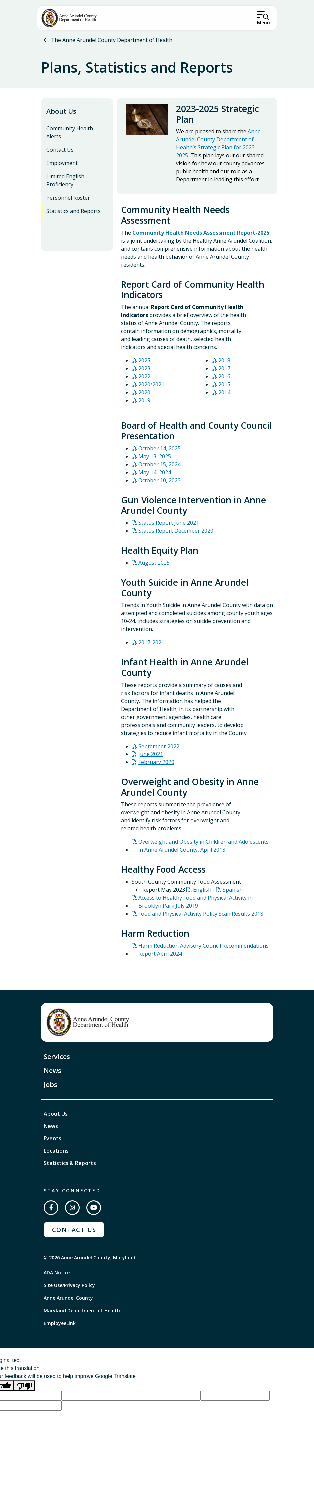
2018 (224, 363)
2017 (224, 371)
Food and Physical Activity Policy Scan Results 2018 (200, 916)
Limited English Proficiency (65, 183)
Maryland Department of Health (82, 1313)
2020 (144, 395)
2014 (224, 395)
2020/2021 (151, 387)
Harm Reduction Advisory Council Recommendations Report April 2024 (203, 952)
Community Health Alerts (69, 135)
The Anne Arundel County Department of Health (111, 40)
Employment (62, 166)
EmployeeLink (60, 1326)
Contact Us (60, 152)
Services (57, 1059)
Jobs (50, 1087)
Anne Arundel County (68, 1301)
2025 (144, 363)
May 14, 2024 (154, 475)
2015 (224, 387)
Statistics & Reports (70, 1166)
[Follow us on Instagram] (72, 1210)
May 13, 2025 (154, 459)
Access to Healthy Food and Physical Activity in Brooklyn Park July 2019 (195, 904)
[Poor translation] (24, 1388)
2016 (224, 379)
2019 (144, 403)
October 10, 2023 (159, 483)
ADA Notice (57, 1275)
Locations (56, 1153)
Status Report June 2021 (168, 525)
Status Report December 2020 (175, 533)
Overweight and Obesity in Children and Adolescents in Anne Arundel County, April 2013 (203, 849)
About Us (61, 114)
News (52, 1073)
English (202, 892)
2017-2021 (151, 645)
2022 (144, 379)
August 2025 (154, 565)
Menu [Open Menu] (263, 22)
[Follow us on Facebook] (51, 1210)
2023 (144, 371)
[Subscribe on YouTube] (93, 1210)
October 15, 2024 (159, 467)
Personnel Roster (68, 200)
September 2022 (158, 749)
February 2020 (156, 765)
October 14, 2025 (159, 451)
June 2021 (150, 757)
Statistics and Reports (73, 214)
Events (52, 1141)
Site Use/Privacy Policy (69, 1288)
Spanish (233, 892)
